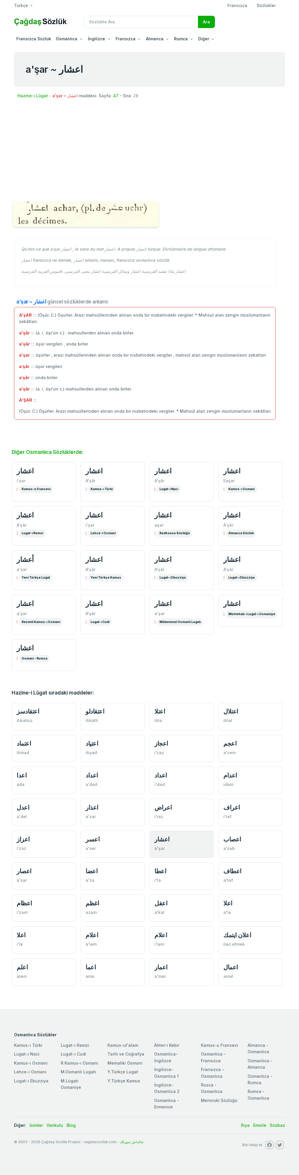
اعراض (163, 807)
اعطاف (232, 871)
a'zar (91, 816)
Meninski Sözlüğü (219, 1100)
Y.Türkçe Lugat (122, 1071)
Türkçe (21, 5)
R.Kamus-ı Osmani (79, 1063)
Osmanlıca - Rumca (260, 1079)
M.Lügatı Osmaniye (71, 1084)
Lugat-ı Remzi (32, 533)
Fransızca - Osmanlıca (212, 1072)
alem (22, 976)
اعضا (92, 871)
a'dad (91, 784)
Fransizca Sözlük (33, 38)
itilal (227, 720)
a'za (90, 880)
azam (91, 912)
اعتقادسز (28, 711)
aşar (159, 525)
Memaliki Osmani (124, 1063)
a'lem (91, 944)
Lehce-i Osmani (103, 533)
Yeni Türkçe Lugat (36, 577)
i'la (20, 944)
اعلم (22, 967)
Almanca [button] (155, 38)
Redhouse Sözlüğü (174, 533)
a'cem (229, 752)
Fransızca (237, 5)
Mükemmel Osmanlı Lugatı (180, 622)
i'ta (157, 880)
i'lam (159, 944)
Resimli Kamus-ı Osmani (41, 622)
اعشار (25, 471)
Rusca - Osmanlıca (211, 1088)
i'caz (159, 752)
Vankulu (54, 1125)
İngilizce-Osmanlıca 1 (166, 1072)
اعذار (92, 807)
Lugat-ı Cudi (100, 622)
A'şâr (90, 480)
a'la (227, 912)
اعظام (24, 903)
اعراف (231, 807)
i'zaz (21, 848)
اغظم (92, 903)
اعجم (230, 743)
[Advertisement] (149, 151)
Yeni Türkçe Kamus (106, 577)
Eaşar (229, 480)
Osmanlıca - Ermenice (166, 1103)
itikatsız (25, 720)
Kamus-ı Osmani (241, 489)
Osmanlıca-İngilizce (166, 1057)
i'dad (159, 784)
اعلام (92, 935)
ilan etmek (234, 944)
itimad (23, 752)
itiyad (91, 752)
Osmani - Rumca (34, 658)
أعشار (25, 559)
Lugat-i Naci (168, 489)
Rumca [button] (181, 38)
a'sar (22, 880)
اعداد (92, 775)
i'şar (21, 480)
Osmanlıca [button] (66, 38)
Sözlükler (266, 5)
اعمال (230, 967)
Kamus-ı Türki (102, 489)
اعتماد (24, 743)
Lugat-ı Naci (26, 1053)
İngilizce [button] (96, 38)
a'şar (22, 569)
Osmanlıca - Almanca (260, 1064)
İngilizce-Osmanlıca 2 (167, 1088)
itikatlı (92, 720)
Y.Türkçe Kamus (123, 1080)
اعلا (227, 903)
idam (228, 784)
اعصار (24, 871)
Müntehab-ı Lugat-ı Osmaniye (251, 614)
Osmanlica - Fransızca (213, 1057)
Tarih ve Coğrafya (125, 1053)
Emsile (259, 1125)
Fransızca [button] (125, 38)
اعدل (23, 807)
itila (158, 720)
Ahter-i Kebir (166, 1045)
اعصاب (232, 839)
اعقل (160, 903)
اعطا (160, 871)
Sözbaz (277, 1125)
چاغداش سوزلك (131, 1142)
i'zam (22, 912)
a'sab (229, 848)
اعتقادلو (95, 711)
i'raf (227, 816)
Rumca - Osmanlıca (258, 1094)
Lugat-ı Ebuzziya (172, 577)
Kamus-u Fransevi (36, 489)
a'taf (228, 880)
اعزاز (23, 839)
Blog (71, 1125)
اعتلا (159, 711)
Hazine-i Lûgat (33, 95)
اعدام (230, 775)
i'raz (158, 816)
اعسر (93, 839)
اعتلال (230, 711)
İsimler (36, 1125)
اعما (91, 967)
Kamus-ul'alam (122, 1045)
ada (21, 784)
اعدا (22, 775)
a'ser (91, 848)
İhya (245, 1125)
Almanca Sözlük (241, 533)
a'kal (159, 912)
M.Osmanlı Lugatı (78, 1071)
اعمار (161, 967)
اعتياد (92, 743)
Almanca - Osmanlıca (258, 1048)
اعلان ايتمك (237, 935)
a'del (22, 816)
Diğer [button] (203, 38)
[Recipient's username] (141, 22)
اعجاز (161, 743)
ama (90, 976)
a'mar (160, 976)
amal (228, 976)
